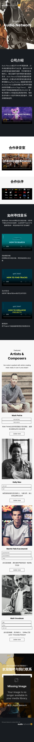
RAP (3, 489)
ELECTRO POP (6, 552)
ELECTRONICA (6, 555)
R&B (3, 622)
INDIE (4, 558)
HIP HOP (5, 486)
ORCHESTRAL (16, 419)
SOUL (4, 625)
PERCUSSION (17, 422)
